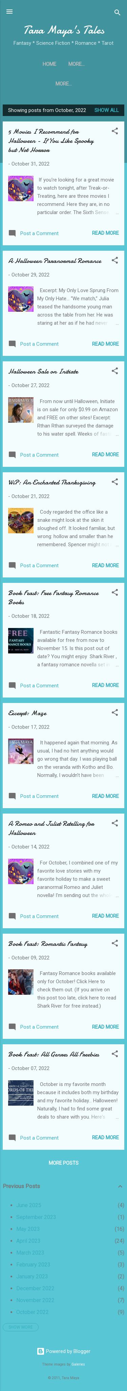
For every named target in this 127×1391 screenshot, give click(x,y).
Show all (106, 113)
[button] (115, 135)
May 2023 (28, 1231)
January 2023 (32, 1279)
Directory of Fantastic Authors (63, 85)
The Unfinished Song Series (76, 64)
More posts (64, 1165)
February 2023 (33, 1267)
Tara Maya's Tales (63, 30)
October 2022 (32, 1315)
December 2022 (35, 1291)
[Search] (117, 13)
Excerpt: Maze (27, 715)
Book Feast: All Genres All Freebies (53, 1057)
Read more (105, 236)
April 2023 (28, 1243)
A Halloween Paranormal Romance (54, 263)
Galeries (78, 1364)
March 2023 (30, 1255)
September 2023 (36, 1220)
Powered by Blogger (63, 1351)
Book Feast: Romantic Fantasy (47, 946)
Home (22, 64)
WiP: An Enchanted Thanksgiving (51, 485)
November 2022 (35, 1303)
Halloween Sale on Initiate (43, 374)
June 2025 (28, 1208)
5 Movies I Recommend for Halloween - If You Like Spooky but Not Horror (50, 143)
